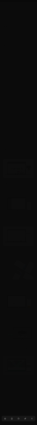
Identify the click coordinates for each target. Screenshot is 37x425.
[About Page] (32, 418)
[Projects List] (25, 418)
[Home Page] (5, 418)
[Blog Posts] (12, 418)
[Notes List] (18, 418)
